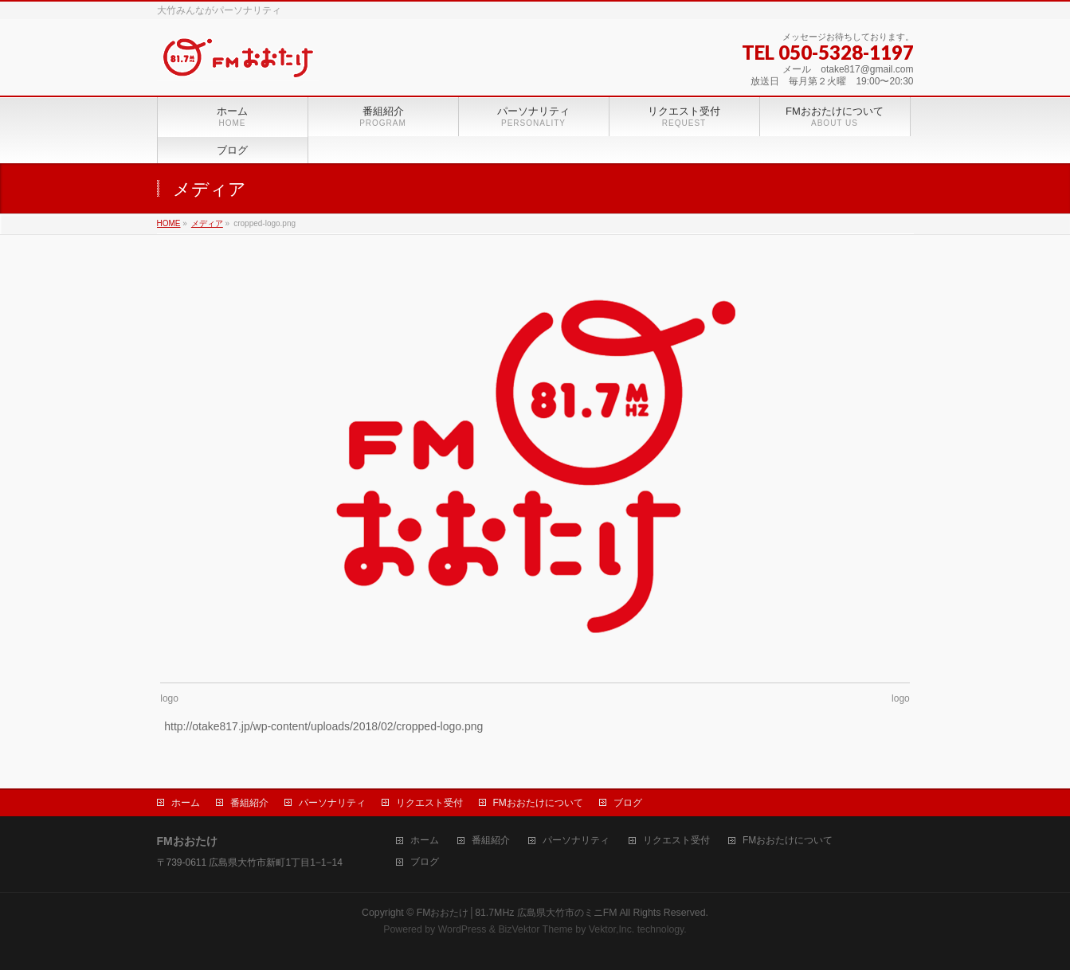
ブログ (627, 802)
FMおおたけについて (538, 802)
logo (169, 698)
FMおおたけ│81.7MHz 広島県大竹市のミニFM (517, 912)
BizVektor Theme (535, 929)
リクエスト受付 (429, 802)
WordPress (462, 929)
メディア (207, 223)
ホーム (185, 802)
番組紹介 (249, 802)
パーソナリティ (332, 802)
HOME (169, 223)
